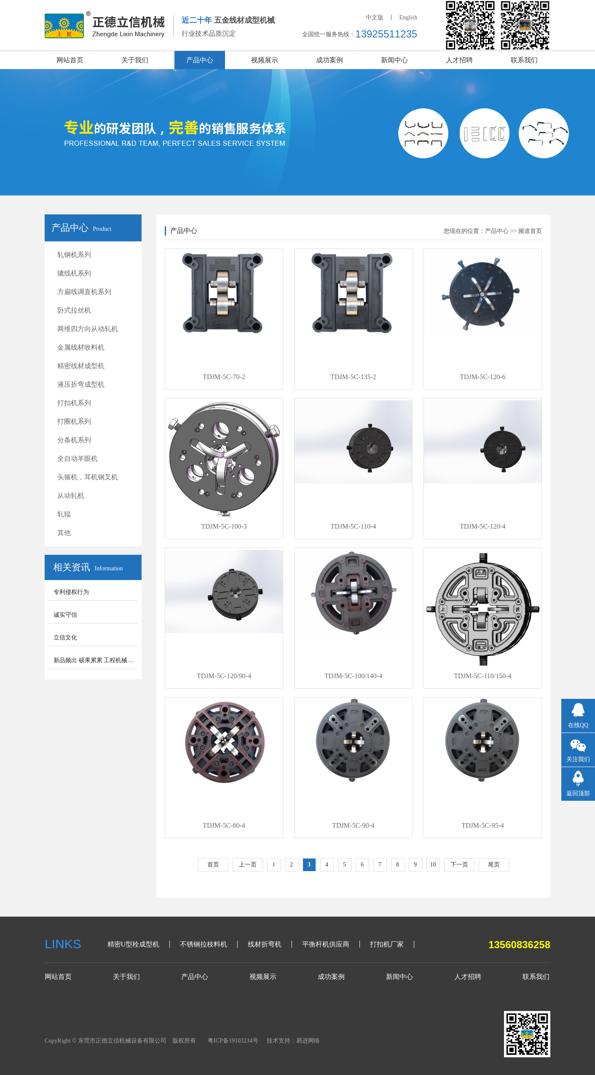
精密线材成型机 (81, 365)
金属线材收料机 (81, 347)
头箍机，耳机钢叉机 (87, 477)
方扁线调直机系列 (84, 291)
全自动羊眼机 (77, 458)
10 (433, 864)
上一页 (248, 864)
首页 (213, 864)
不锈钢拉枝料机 (203, 944)
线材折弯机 (264, 944)
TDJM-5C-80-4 (224, 825)
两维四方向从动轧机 (87, 328)
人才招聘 (459, 60)
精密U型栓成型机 (133, 944)
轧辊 (64, 514)
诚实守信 (65, 615)
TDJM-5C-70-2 (224, 376)
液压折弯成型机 (81, 384)
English (408, 17)
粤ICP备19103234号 (233, 1041)
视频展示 (264, 60)
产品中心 (199, 60)
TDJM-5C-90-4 (353, 825)
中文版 (374, 17)
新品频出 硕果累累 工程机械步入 (96, 660)
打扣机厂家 (387, 944)
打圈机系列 (74, 421)
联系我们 (524, 60)
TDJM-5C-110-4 (353, 526)
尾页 (494, 864)
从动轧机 (70, 495)
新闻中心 (394, 60)
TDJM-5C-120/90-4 (224, 675)
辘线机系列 (74, 273)
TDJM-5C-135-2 (353, 376)
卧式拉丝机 (74, 310)
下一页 (459, 864)
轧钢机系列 (74, 254)
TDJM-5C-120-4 (482, 526)
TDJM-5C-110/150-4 (482, 675)
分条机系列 (74, 440)
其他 (64, 532)
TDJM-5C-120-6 (482, 376)
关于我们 (134, 60)
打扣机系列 (74, 402)
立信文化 (65, 637)
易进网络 (308, 1041)
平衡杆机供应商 (325, 944)
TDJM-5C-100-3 (224, 526)
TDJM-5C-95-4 (482, 825)
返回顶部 (578, 793)
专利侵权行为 (71, 592)
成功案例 (329, 60)
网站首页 (69, 60)
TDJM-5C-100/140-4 (353, 675)
